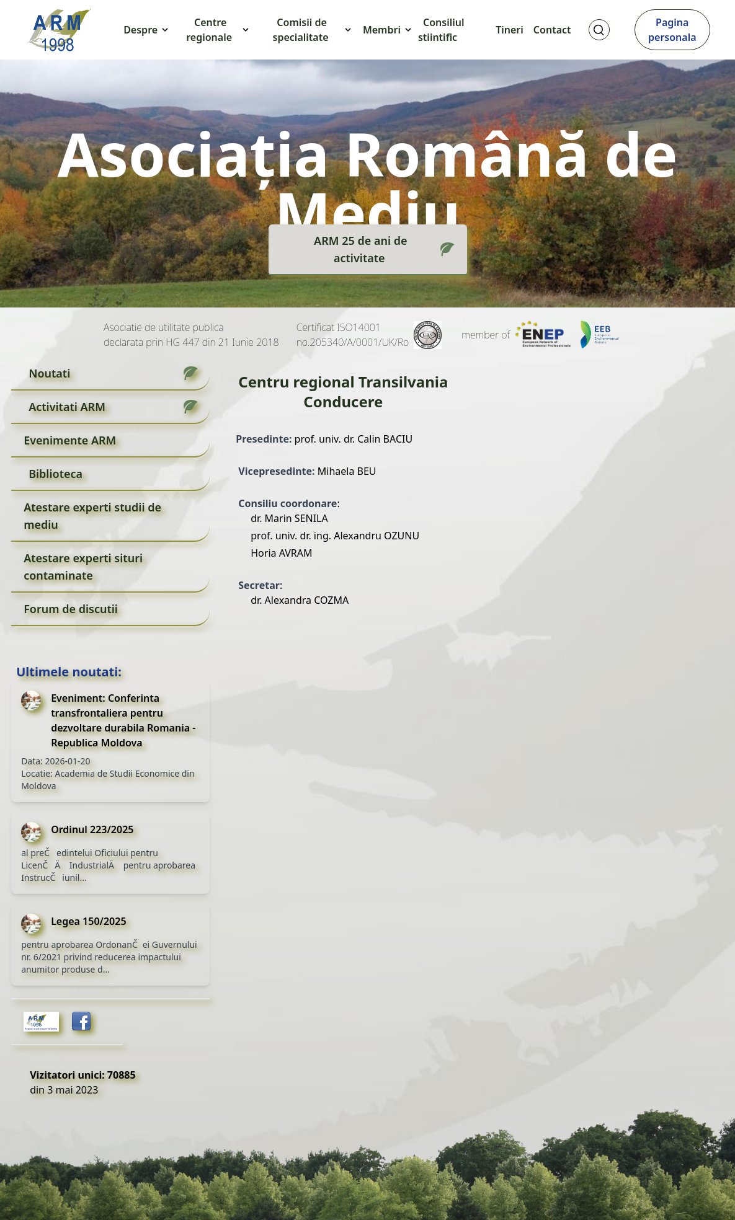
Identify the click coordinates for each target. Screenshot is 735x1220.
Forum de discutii (71, 608)
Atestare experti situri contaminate (83, 566)
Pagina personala (672, 29)
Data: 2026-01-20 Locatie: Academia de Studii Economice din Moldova (108, 773)
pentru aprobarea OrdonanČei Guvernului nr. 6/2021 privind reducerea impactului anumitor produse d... (109, 957)
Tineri (509, 30)
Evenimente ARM (70, 440)
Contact (552, 30)
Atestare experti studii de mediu (92, 516)
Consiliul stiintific (441, 29)
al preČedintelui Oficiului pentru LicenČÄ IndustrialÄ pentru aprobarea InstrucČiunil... (108, 865)
